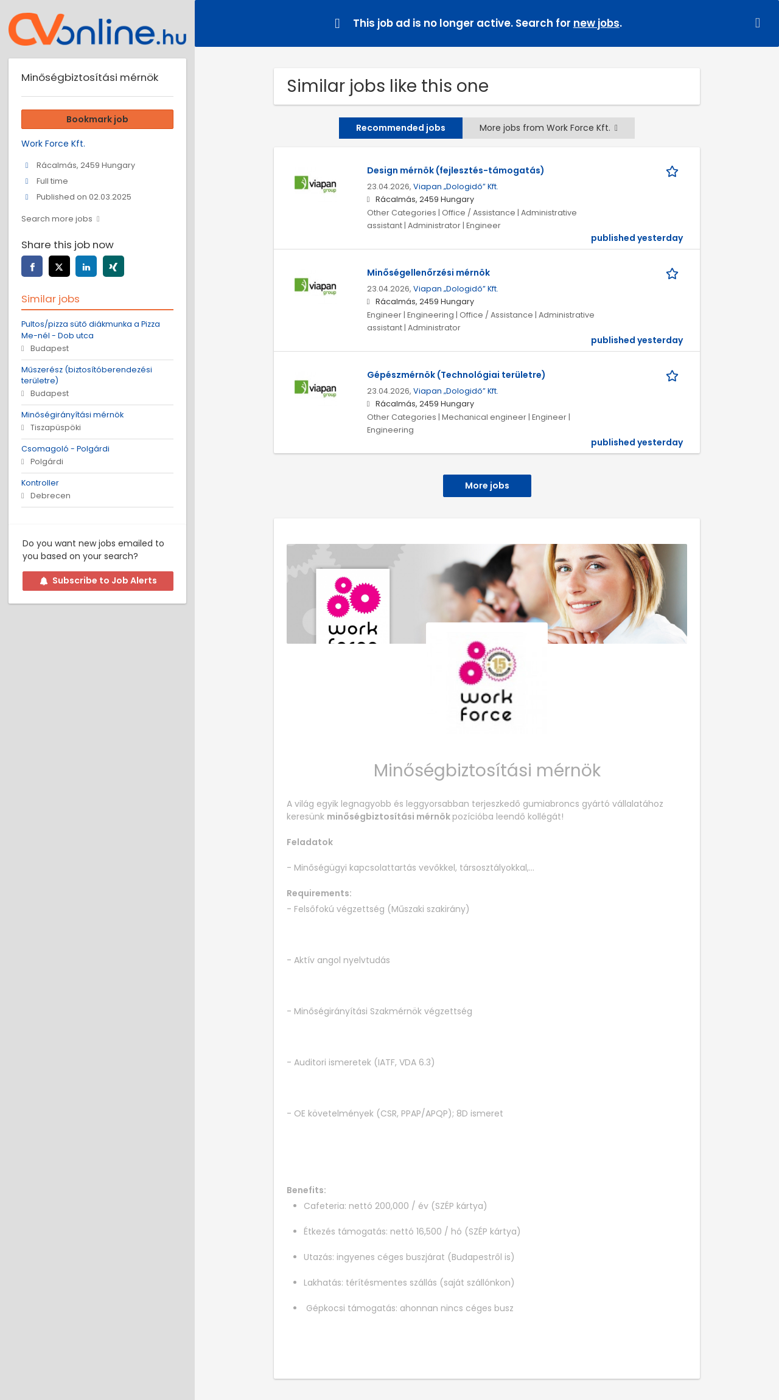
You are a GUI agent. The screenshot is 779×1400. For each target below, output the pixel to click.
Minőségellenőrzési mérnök (428, 272)
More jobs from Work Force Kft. (549, 128)
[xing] (113, 266)
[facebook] (32, 266)
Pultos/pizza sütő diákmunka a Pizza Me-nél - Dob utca (90, 330)
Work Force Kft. (53, 144)
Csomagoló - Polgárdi (65, 449)
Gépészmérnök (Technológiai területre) (456, 375)
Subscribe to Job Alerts (98, 580)
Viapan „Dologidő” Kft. (455, 186)
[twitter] (59, 266)
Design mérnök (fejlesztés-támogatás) (456, 170)
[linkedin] (86, 266)
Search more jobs (57, 219)
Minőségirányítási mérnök (72, 414)
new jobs (596, 23)
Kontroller (40, 483)
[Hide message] (760, 22)
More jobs (487, 485)
